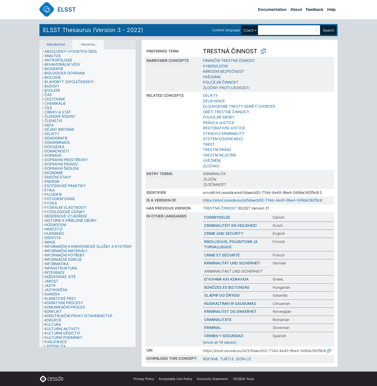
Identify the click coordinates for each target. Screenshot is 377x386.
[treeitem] (73, 51)
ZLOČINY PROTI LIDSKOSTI (226, 87)
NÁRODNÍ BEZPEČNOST (223, 71)
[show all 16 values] (219, 342)
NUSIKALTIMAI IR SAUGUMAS (230, 303)
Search (328, 30)
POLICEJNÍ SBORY (218, 117)
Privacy (144, 379)
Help (331, 9)
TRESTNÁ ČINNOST (220, 208)
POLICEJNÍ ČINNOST (221, 82)
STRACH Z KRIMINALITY (223, 133)
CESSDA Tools (243, 379)
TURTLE (227, 359)
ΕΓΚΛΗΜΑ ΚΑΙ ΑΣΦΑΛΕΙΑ (226, 279)
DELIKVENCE (214, 101)
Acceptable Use (175, 379)
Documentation (272, 9)
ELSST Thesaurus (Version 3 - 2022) (93, 29)
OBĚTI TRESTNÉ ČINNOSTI (226, 112)
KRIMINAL (212, 327)
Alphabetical (56, 44)
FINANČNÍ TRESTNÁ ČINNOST (229, 60)
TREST (209, 144)
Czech (249, 30)
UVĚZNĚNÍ (212, 160)
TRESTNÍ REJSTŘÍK (219, 155)
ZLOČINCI (211, 166)
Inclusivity (212, 379)
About (296, 9)
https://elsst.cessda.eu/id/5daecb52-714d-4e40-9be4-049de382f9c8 (262, 200)
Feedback (314, 9)
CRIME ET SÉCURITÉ (222, 255)
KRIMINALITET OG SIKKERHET (230, 311)
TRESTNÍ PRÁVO (217, 149)
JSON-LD (243, 359)
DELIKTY (210, 95)
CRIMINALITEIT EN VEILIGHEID (230, 225)
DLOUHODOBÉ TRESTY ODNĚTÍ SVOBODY (239, 106)
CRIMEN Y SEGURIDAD (223, 336)
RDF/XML (211, 359)
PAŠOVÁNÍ (211, 77)
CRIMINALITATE (218, 319)
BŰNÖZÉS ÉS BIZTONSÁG (226, 287)
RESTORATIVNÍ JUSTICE (224, 128)
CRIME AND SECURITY (223, 233)
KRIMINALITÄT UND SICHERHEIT (232, 263)
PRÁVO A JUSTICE (218, 122)
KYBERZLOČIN (215, 66)
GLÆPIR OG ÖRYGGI (221, 295)
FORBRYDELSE (217, 217)
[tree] (87, 198)
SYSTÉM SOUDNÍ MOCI (223, 139)
